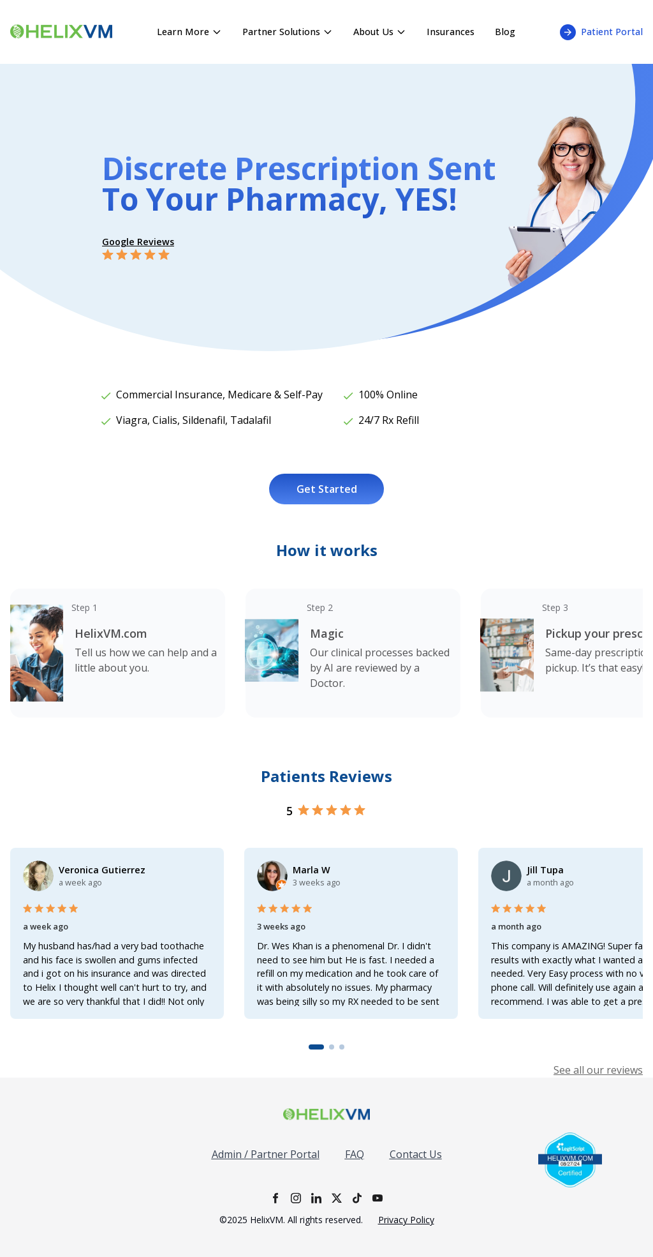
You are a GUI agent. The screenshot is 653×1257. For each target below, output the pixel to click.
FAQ (354, 1154)
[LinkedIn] (316, 1197)
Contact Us (416, 1154)
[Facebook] (275, 1197)
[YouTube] (377, 1197)
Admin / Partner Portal (265, 1154)
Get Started (327, 489)
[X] (336, 1197)
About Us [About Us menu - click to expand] (379, 32)
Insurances (450, 32)
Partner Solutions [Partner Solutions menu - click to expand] (287, 32)
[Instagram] (296, 1197)
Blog (505, 32)
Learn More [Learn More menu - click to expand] (189, 32)
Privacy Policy (406, 1220)
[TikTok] (357, 1197)
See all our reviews (598, 1070)
